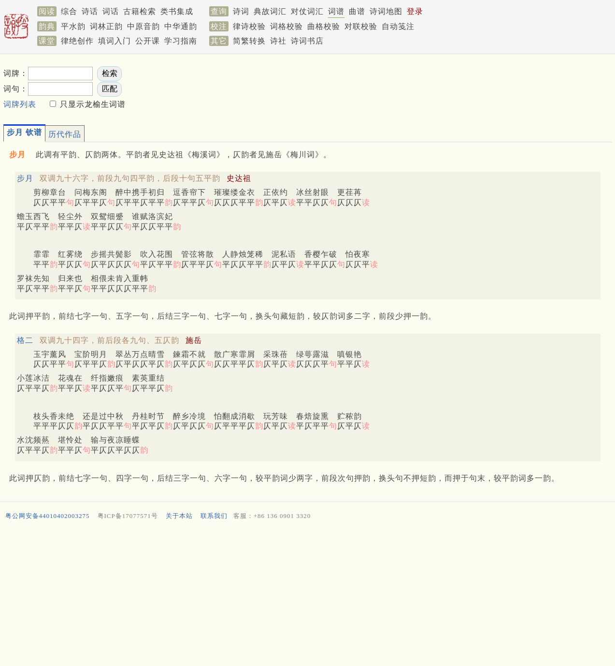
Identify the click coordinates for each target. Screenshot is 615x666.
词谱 (336, 11)
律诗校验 (249, 26)
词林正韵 (106, 26)
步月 (25, 178)
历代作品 (64, 134)
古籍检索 (139, 11)
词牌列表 (19, 104)
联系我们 (214, 515)
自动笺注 (398, 26)
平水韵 (73, 26)
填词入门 (114, 41)
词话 (110, 11)
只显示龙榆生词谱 (91, 104)
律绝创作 (77, 41)
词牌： (15, 73)
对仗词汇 (307, 11)
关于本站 (179, 515)
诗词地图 (386, 11)
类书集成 (176, 11)
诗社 (278, 41)
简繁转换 (249, 41)
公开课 (147, 41)
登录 (415, 11)
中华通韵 (180, 26)
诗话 (90, 11)
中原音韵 (143, 26)
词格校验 (286, 26)
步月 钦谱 (24, 132)
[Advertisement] (293, 595)
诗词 (241, 11)
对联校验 (360, 26)
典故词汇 (270, 11)
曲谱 (357, 11)
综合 (69, 11)
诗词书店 (307, 41)
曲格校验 (323, 26)
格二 (25, 340)
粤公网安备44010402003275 (47, 515)
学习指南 (180, 41)
